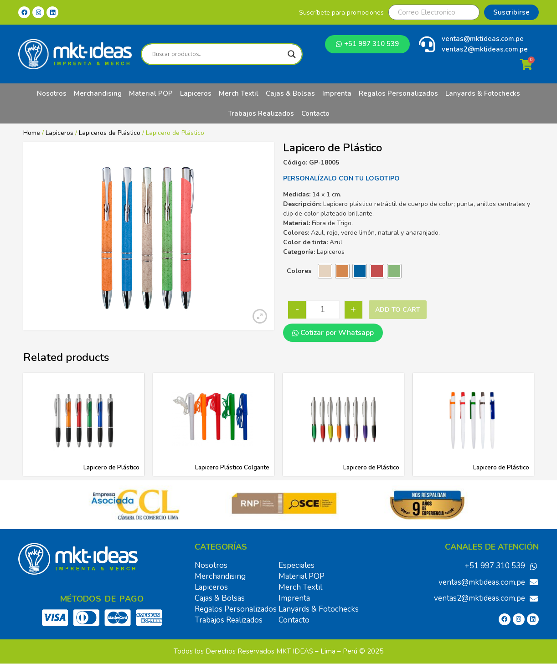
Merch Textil (238, 93)
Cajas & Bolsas (290, 93)
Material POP (151, 93)
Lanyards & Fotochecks (482, 93)
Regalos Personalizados (398, 93)
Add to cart (397, 309)
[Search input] (218, 54)
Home (31, 133)
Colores (299, 271)
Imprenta (336, 93)
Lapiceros (195, 93)
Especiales (296, 565)
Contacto (315, 113)
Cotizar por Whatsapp (333, 333)
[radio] (325, 271)
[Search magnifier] (291, 54)
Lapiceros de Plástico (109, 133)
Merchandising (98, 93)
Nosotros (52, 93)
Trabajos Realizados (261, 113)
